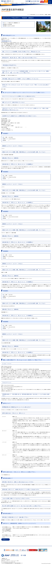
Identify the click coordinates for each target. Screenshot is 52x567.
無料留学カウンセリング (36, 3)
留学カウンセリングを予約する (6, 4)
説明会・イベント (18, 3)
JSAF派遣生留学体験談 (31, 14)
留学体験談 (22, 3)
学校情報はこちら (6, 539)
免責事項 (44, 562)
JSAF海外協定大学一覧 (12, 3)
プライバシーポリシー (35, 562)
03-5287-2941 (35, 1)
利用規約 (40, 562)
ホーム (27, 14)
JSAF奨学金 (30, 3)
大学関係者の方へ (26, 3)
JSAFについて (29, 562)
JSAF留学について (6, 3)
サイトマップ (49, 562)
